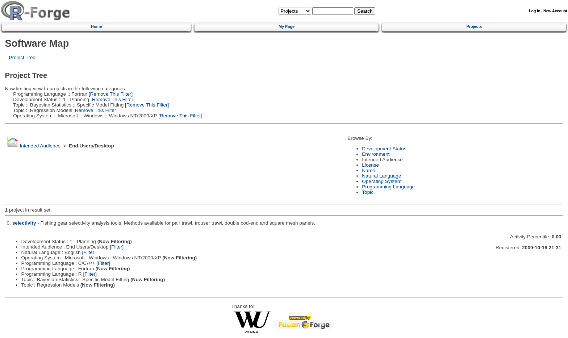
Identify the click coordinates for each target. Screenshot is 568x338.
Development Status (384, 148)
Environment (375, 154)
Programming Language (388, 186)
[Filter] (117, 247)
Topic (367, 192)
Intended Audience (40, 146)
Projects (474, 26)
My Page (287, 26)
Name (368, 170)
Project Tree (22, 57)
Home (96, 26)
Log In (534, 11)
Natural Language (381, 176)
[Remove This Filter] (110, 94)
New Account (555, 11)
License (370, 165)
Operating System (381, 181)
